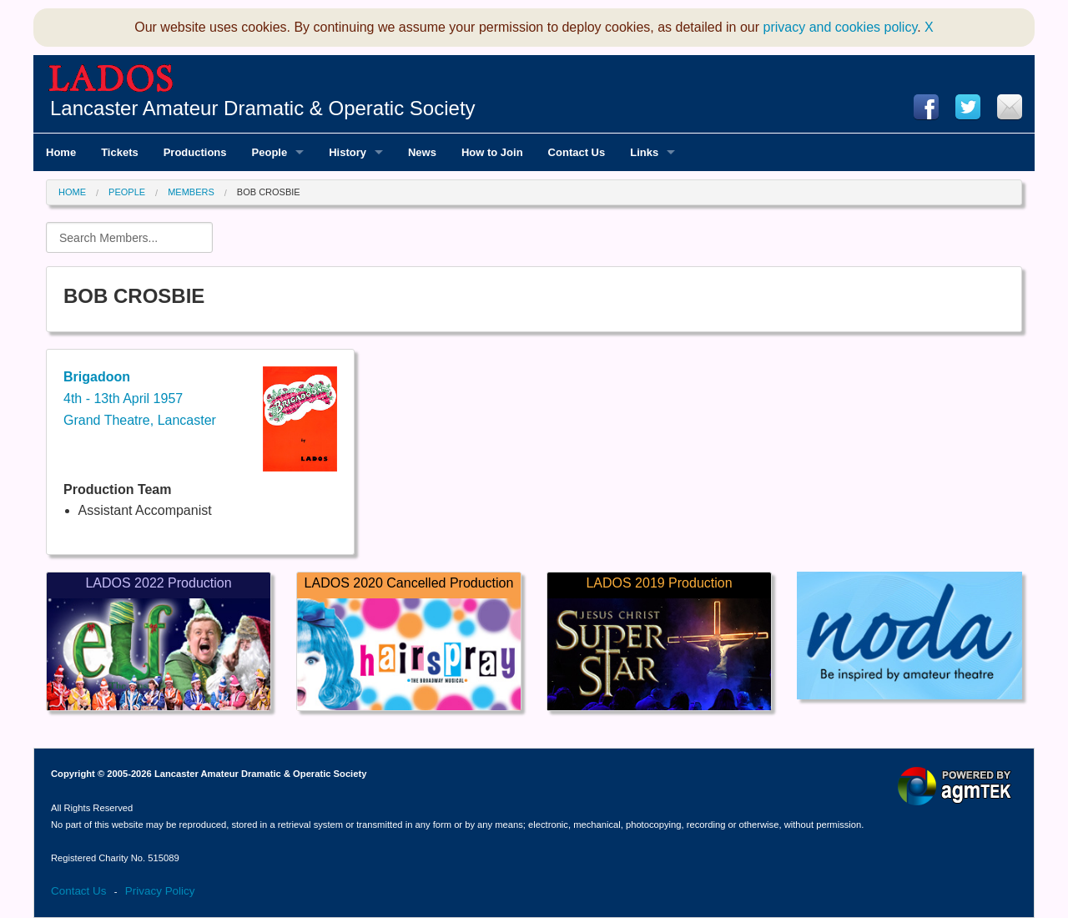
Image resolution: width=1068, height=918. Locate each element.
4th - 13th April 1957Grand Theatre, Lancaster (139, 398)
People (126, 192)
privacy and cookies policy (840, 27)
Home (72, 192)
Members (191, 192)
